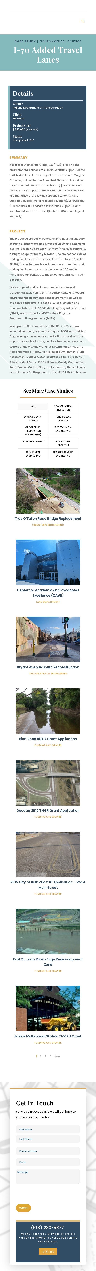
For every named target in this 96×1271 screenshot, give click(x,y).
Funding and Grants (63, 418)
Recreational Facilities (63, 443)
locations (48, 1252)
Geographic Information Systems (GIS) (33, 431)
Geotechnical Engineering (63, 429)
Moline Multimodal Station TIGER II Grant (48, 1036)
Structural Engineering (33, 453)
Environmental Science (33, 418)
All (33, 406)
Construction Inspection (63, 408)
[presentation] (40, 1194)
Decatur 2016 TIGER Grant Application (48, 810)
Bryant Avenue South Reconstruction (48, 667)
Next (57, 1056)
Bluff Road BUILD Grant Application (48, 739)
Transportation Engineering (63, 453)
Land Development (33, 441)
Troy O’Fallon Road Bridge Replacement (48, 518)
